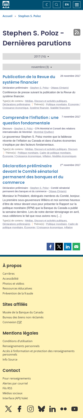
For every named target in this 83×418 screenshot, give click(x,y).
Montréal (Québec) (44, 132)
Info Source (10, 359)
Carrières (9, 274)
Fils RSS (7, 388)
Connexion (12, 322)
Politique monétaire (56, 104)
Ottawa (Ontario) (60, 87)
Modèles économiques (64, 156)
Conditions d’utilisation (18, 341)
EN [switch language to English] (67, 4)
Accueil (7, 16)
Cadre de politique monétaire (55, 152)
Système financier (39, 108)
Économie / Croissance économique (22, 156)
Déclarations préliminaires (16, 104)
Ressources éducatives (17, 288)
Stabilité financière (60, 108)
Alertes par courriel (15, 383)
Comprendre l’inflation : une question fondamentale (31, 120)
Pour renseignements (17, 378)
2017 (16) (41, 56)
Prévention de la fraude (18, 293)
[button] (50, 246)
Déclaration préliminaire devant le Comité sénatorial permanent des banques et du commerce (33, 174)
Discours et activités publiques (50, 101)
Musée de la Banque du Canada (23, 312)
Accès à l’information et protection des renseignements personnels (39, 353)
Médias (29, 101)
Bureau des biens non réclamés (23, 317)
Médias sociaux (12, 393)
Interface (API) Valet (15, 398)
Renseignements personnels (21, 346)
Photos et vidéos (13, 283)
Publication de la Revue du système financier (29, 79)
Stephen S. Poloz (29, 16)
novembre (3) (41, 67)
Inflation (47, 156)
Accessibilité (10, 279)
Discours (72, 149)
